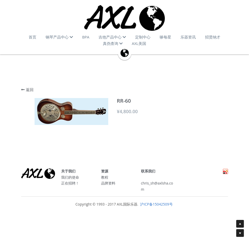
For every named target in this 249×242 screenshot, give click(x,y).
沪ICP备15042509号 (156, 206)
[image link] (124, 18)
